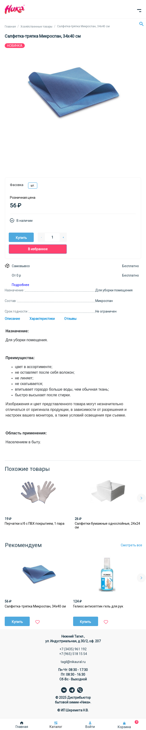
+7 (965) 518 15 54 (73, 654)
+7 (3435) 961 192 (73, 649)
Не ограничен (106, 311)
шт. (33, 185)
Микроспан (104, 301)
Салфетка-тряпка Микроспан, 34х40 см (35, 606)
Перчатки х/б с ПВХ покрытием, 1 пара (34, 523)
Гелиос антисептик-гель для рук (98, 606)
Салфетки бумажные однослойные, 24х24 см (107, 525)
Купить (21, 238)
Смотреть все (131, 545)
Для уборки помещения (114, 290)
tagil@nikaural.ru (73, 662)
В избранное (38, 249)
